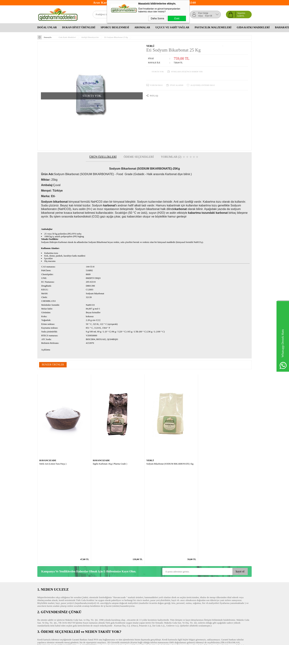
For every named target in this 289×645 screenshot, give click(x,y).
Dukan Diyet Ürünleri (78, 27)
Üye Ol (208, 15)
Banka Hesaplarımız (82, 596)
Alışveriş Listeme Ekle (202, 85)
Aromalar (142, 27)
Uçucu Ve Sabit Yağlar (172, 27)
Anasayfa (77, 579)
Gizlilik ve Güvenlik (47, 593)
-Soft (128, 640)
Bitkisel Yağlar (151, 586)
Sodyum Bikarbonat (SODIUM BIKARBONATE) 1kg (169, 464)
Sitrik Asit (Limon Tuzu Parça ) (52, 464)
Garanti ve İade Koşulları (49, 589)
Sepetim (77, 589)
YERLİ (150, 46)
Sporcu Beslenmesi (115, 27)
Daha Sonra (157, 18)
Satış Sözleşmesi (45, 586)
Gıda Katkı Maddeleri (253, 27)
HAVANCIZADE (47, 460)
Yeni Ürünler (79, 582)
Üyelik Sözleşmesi (46, 582)
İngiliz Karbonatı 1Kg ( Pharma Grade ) (110, 464)
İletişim (76, 593)
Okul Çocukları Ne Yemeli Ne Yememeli (158, 581)
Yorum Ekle (156, 85)
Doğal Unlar (47, 27)
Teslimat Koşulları (46, 579)
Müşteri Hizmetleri (82, 586)
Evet (176, 18)
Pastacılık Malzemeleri (213, 27)
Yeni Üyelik (114, 579)
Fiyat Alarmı (176, 85)
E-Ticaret (135, 640)
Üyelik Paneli (115, 582)
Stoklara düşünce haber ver (187, 71)
